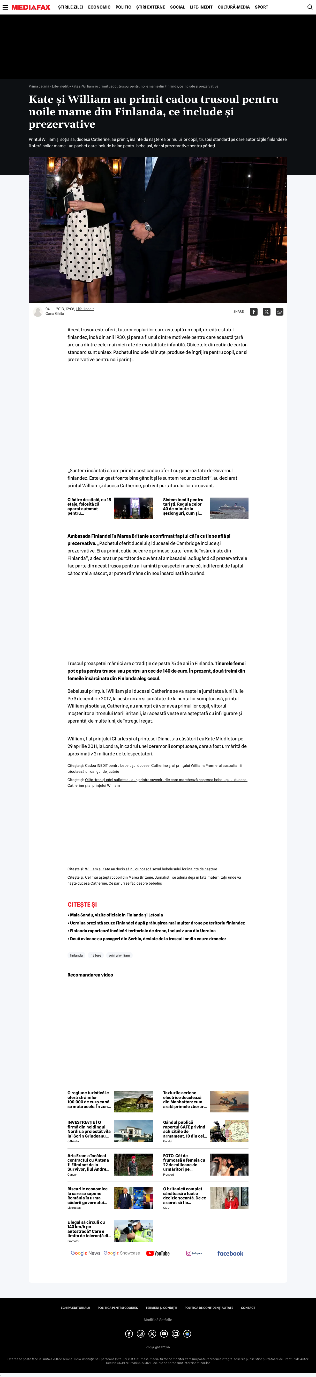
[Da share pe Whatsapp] (279, 312)
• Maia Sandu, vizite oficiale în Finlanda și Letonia (115, 915)
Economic (99, 7)
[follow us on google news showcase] (122, 1254)
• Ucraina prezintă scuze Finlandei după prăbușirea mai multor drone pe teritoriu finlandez (156, 923)
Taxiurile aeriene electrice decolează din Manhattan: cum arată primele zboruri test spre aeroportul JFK (184, 1100)
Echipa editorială (75, 1308)
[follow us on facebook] (230, 1254)
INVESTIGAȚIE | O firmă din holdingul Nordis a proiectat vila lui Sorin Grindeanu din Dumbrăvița (89, 1129)
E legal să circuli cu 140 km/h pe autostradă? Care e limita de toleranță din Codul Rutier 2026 (89, 1229)
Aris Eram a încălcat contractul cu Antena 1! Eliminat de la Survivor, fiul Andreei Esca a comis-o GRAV (88, 1163)
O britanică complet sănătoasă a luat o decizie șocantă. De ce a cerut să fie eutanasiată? (184, 1196)
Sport (261, 7)
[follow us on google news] (85, 1254)
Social (177, 7)
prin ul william (119, 955)
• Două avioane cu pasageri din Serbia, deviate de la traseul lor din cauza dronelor (146, 938)
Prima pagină (39, 86)
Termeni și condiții (161, 1308)
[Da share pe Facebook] (254, 312)
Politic (123, 7)
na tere (96, 955)
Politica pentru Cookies (118, 1308)
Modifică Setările (158, 1320)
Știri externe (150, 7)
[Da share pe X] (266, 312)
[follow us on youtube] (158, 1254)
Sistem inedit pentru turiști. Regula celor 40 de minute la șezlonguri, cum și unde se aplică (183, 507)
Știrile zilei (70, 7)
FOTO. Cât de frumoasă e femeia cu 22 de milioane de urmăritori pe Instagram (184, 1163)
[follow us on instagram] (194, 1254)
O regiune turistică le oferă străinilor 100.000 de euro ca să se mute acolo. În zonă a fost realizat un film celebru (88, 1100)
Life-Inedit (201, 7)
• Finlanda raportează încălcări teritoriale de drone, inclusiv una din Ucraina (141, 930)
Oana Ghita (55, 313)
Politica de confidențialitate (209, 1308)
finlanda (76, 955)
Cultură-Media (234, 7)
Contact (248, 1308)
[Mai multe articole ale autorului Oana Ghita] (38, 312)
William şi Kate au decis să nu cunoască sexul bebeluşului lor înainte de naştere (151, 869)
